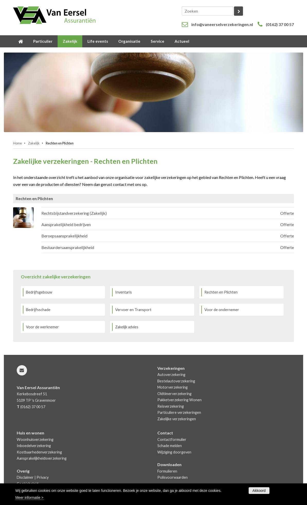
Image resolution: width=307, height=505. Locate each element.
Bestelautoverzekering (176, 381)
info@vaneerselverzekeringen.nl (222, 24)
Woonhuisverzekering (35, 439)
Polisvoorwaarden (172, 477)
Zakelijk (34, 143)
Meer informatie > (29, 497)
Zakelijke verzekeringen (176, 419)
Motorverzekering (172, 387)
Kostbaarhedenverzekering (39, 452)
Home (17, 143)
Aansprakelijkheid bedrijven (66, 224)
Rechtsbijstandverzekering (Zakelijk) (74, 213)
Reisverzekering (170, 406)
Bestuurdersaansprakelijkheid (67, 247)
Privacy (43, 477)
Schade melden (169, 445)
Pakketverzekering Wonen (179, 400)
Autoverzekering (171, 374)
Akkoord (259, 491)
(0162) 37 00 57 (280, 24)
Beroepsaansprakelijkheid (64, 235)
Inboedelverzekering (34, 445)
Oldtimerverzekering (174, 393)
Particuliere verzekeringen (179, 412)
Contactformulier (171, 439)
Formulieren (167, 471)
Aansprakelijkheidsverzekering (42, 458)
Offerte (287, 213)
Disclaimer (25, 477)
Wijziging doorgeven (174, 452)
